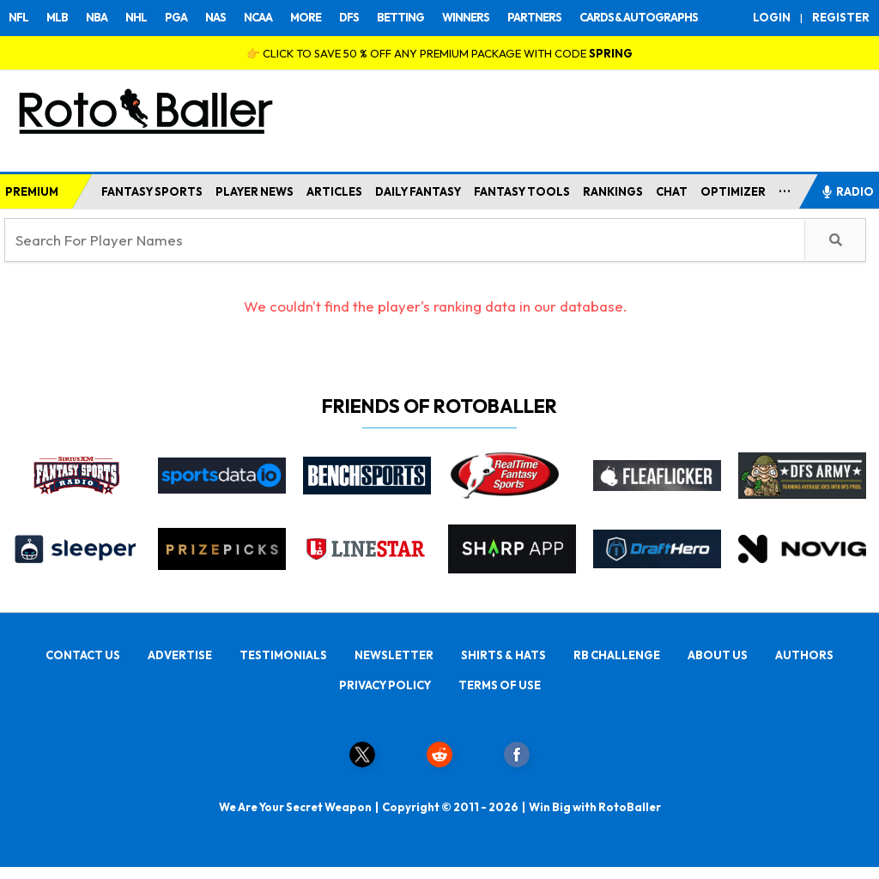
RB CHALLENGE (616, 655)
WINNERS (465, 17)
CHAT (672, 191)
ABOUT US (718, 655)
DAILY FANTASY (418, 191)
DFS (349, 17)
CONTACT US (82, 655)
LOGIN (772, 17)
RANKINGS (613, 191)
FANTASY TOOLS (522, 191)
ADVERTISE (180, 655)
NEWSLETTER (394, 655)
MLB (57, 17)
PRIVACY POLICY (385, 685)
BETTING (400, 17)
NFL (18, 17)
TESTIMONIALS (283, 655)
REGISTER (841, 17)
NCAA (258, 17)
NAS (215, 17)
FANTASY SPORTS (152, 191)
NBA (96, 17)
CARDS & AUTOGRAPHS (638, 17)
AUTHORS (804, 655)
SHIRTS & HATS (503, 655)
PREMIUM (31, 191)
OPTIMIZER (733, 191)
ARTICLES (334, 191)
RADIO (847, 191)
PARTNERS (534, 17)
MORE (305, 17)
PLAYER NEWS (254, 191)
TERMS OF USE (499, 685)
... (785, 188)
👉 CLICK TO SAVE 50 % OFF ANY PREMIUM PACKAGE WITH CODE (439, 53)
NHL (136, 17)
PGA (176, 17)
